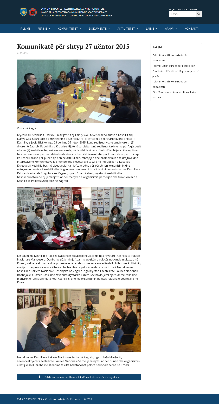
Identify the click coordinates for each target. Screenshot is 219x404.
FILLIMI (25, 28)
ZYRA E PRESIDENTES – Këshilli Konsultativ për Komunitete (50, 399)
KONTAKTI (192, 28)
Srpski (195, 9)
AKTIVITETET (126, 28)
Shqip (172, 9)
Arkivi (169, 28)
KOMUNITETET (68, 28)
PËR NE (42, 28)
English (183, 9)
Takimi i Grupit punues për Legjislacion (173, 65)
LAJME (150, 28)
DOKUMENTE (98, 28)
